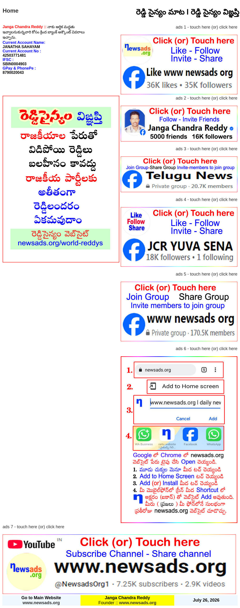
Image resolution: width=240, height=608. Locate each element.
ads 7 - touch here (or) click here (33, 526)
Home (11, 10)
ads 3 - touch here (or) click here (206, 148)
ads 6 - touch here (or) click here (206, 348)
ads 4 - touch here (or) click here (206, 199)
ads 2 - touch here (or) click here (206, 98)
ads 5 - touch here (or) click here (206, 274)
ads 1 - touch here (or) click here (206, 27)
